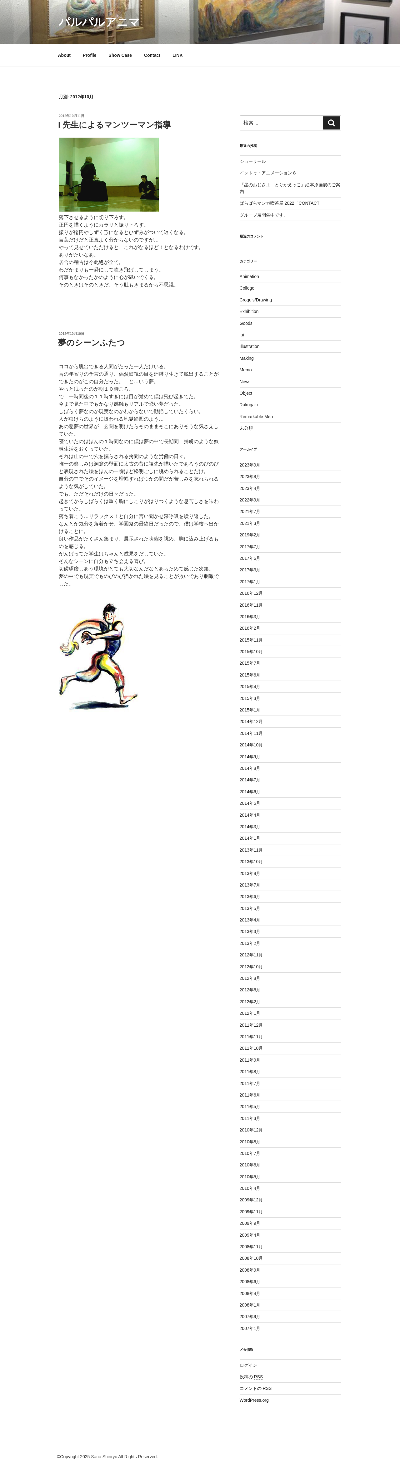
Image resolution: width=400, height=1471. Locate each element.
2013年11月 (251, 850)
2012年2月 (250, 1001)
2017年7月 (250, 546)
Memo (246, 369)
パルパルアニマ (99, 22)
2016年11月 (251, 605)
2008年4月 (250, 1293)
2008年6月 (250, 1281)
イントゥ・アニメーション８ (268, 172)
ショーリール (253, 161)
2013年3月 (250, 931)
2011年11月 (251, 1036)
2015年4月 (250, 686)
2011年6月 (250, 1094)
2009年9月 (250, 1223)
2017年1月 (250, 581)
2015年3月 (250, 698)
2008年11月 (251, 1246)
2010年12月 (251, 1129)
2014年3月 (250, 826)
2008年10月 (251, 1258)
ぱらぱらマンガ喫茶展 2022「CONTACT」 (282, 203)
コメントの (256, 1388)
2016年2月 (250, 628)
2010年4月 (250, 1188)
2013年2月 (250, 943)
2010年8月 (250, 1141)
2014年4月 (250, 815)
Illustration (250, 346)
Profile (90, 55)
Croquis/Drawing (256, 299)
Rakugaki (249, 404)
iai (242, 334)
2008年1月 (250, 1304)
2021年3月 (250, 523)
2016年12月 (251, 593)
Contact (152, 55)
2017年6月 (250, 558)
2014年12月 (251, 721)
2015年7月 (250, 663)
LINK (177, 55)
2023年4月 (250, 488)
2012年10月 (251, 966)
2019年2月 (250, 534)
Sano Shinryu (104, 1456)
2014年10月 (251, 744)
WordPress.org (254, 1400)
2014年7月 (250, 779)
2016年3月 (250, 616)
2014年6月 (250, 791)
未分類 (246, 428)
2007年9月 (250, 1316)
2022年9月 (250, 499)
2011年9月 (250, 1060)
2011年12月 (251, 1025)
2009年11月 (251, 1211)
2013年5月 (250, 908)
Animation (249, 276)
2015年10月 (251, 651)
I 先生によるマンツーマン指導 (114, 125)
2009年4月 (250, 1235)
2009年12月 (251, 1199)
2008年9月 (250, 1270)
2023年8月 (250, 476)
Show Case (120, 55)
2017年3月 (250, 569)
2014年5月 (250, 803)
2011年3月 (250, 1118)
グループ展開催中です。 (264, 215)
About (64, 55)
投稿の (251, 1376)
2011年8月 (250, 1071)
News (245, 381)
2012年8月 (250, 978)
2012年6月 (250, 989)
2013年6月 (250, 896)
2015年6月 (250, 674)
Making (247, 358)
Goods (246, 323)
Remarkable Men (256, 416)
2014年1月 (250, 838)
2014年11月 (251, 733)
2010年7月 (250, 1153)
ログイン (248, 1365)
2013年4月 (250, 919)
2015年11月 (251, 640)
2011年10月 (251, 1048)
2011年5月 (250, 1106)
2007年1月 (250, 1328)
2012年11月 (251, 954)
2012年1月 (250, 1013)
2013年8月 (250, 873)
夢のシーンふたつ (91, 342)
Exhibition (249, 311)
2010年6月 (250, 1164)
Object (246, 393)
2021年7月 (250, 511)
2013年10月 (251, 861)
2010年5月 (250, 1176)
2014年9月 (250, 756)
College (247, 288)
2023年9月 (250, 464)
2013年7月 (250, 884)
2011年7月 (250, 1083)
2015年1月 (250, 709)
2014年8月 (250, 768)
